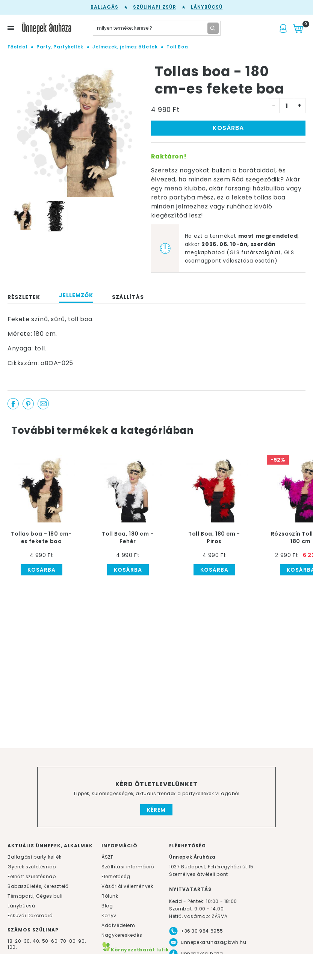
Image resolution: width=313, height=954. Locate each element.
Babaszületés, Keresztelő (38, 886)
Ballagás (104, 7)
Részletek (24, 297)
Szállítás (128, 297)
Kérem (156, 810)
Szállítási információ (127, 866)
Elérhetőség (115, 876)
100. (12, 947)
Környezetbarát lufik (135, 949)
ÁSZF (107, 857)
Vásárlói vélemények (127, 886)
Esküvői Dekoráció (30, 915)
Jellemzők (76, 295)
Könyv (108, 915)
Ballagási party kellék (34, 857)
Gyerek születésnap (32, 866)
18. (11, 941)
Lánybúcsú (207, 7)
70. (64, 941)
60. (55, 941)
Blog (107, 906)
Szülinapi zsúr (154, 7)
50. (46, 941)
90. (82, 941)
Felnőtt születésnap (32, 876)
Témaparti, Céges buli (35, 896)
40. (37, 941)
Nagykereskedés (121, 935)
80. (73, 941)
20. (19, 941)
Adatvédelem (118, 925)
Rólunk (109, 896)
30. (28, 941)
